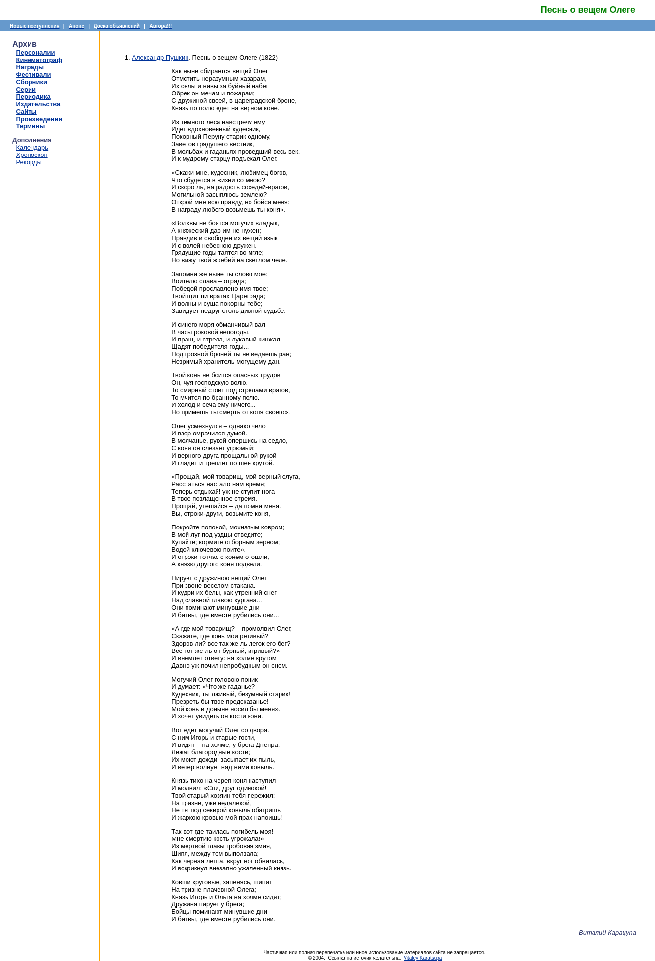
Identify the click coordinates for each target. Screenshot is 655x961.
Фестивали (33, 74)
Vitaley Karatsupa (423, 958)
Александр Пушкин (160, 57)
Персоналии (35, 52)
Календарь (32, 147)
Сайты (26, 111)
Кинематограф (39, 59)
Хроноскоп (31, 154)
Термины (30, 126)
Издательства (38, 104)
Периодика (33, 96)
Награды (30, 67)
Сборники (31, 82)
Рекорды (28, 162)
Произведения (39, 119)
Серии (26, 89)
